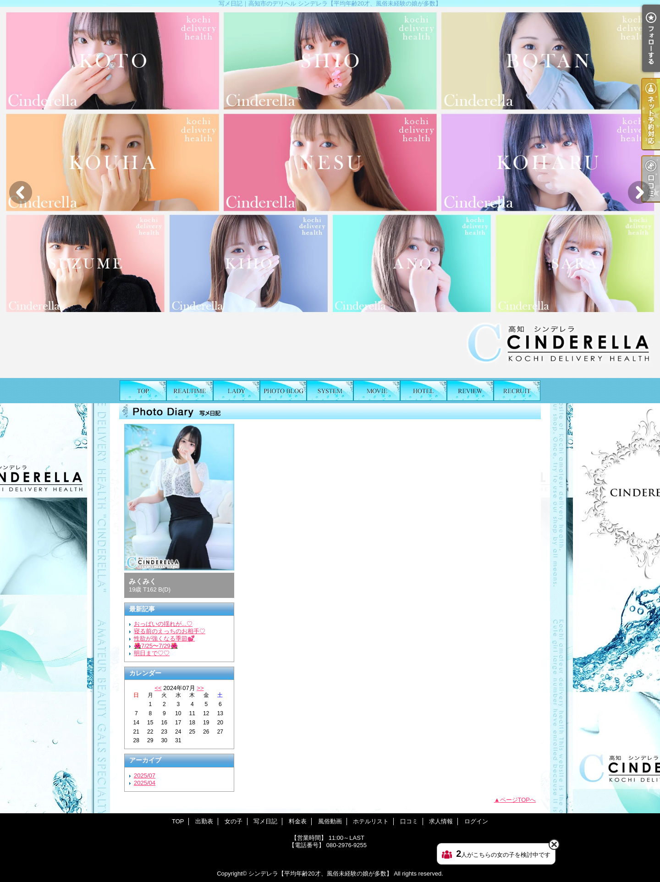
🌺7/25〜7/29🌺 (156, 645)
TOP (143, 390)
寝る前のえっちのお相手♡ (169, 631)
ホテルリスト (423, 390)
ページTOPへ (518, 799)
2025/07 (144, 775)
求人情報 (517, 390)
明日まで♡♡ (152, 653)
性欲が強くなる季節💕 (164, 638)
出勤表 (189, 390)
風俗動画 (376, 390)
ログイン (476, 821)
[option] (330, 192)
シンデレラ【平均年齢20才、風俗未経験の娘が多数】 (320, 873)
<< (157, 688)
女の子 (236, 390)
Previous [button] (20, 192)
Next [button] (639, 192)
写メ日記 (283, 390)
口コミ (470, 390)
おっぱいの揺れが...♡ (163, 623)
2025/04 (144, 782)
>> (200, 688)
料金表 (330, 390)
